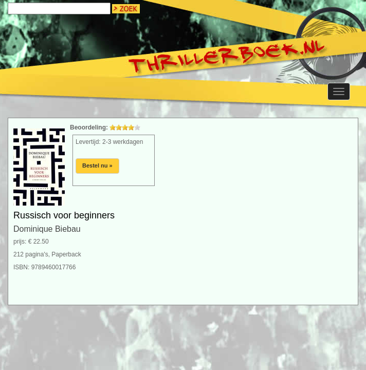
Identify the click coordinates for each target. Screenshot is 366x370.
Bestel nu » (97, 165)
